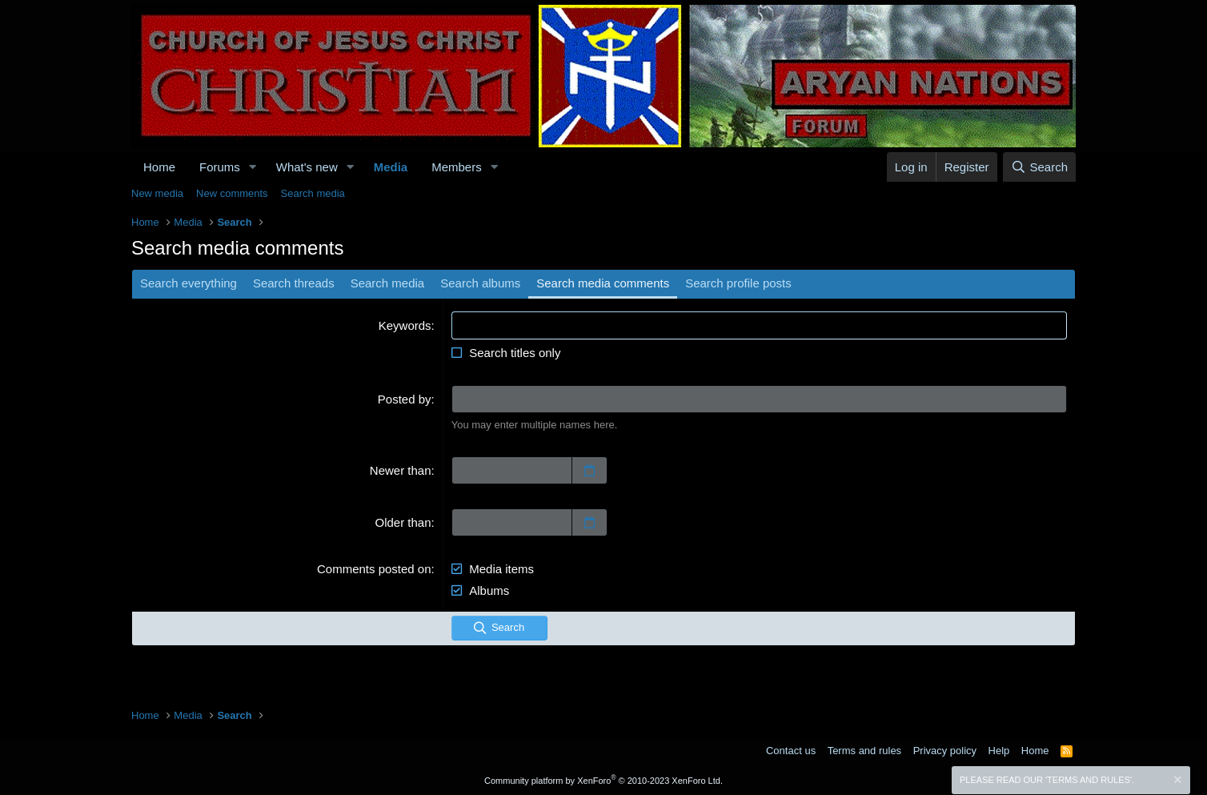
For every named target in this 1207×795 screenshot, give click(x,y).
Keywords (405, 325)
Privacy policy (944, 751)
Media (391, 167)
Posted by (404, 399)
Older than (403, 522)
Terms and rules (864, 751)
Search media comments (602, 283)
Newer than (400, 470)
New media (157, 193)
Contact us (791, 751)
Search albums (480, 283)
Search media (313, 193)
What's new (307, 167)
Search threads (294, 283)
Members (456, 167)
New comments (232, 193)
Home (159, 167)
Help (999, 751)
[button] (253, 167)
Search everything (188, 283)
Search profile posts (738, 283)
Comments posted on (374, 569)
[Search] (1039, 167)
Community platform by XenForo (603, 780)
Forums (219, 167)
